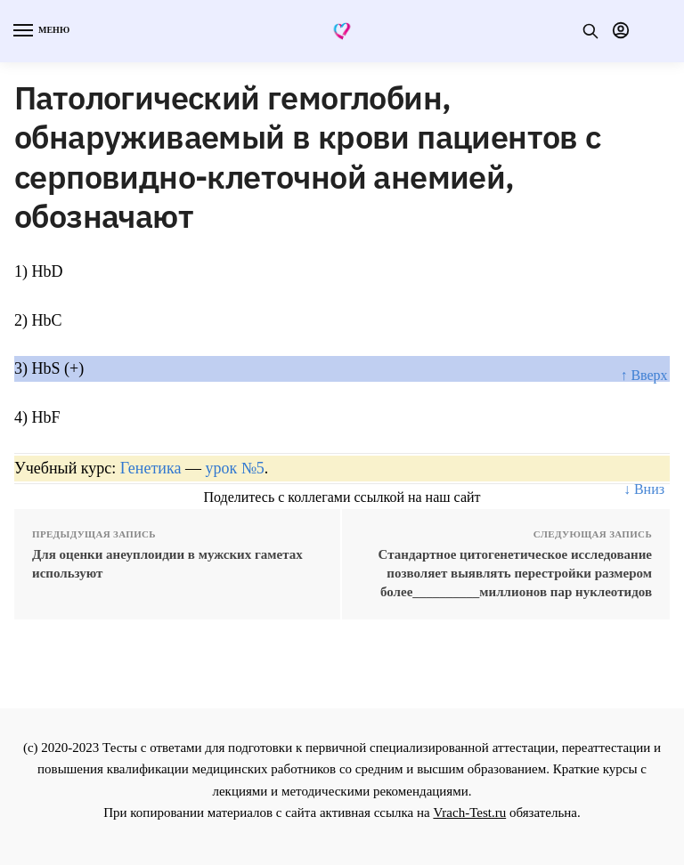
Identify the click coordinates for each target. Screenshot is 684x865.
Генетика (151, 468)
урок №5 (234, 468)
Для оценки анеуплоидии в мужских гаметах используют (167, 563)
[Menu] (40, 31)
